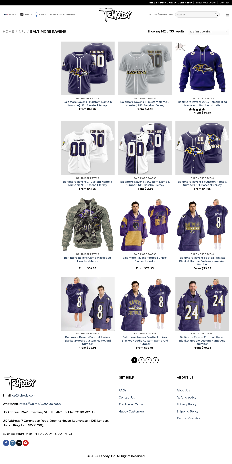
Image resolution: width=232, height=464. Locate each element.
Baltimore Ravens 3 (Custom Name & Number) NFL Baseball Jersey (87, 183)
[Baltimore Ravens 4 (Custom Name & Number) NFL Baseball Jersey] (145, 148)
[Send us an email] (19, 443)
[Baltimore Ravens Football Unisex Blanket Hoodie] (145, 224)
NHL (26, 14)
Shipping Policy (187, 411)
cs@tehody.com (24, 395)
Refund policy (186, 397)
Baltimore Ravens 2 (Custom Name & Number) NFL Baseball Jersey (144, 103)
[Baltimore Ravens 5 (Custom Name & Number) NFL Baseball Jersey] (202, 148)
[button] (197, 109)
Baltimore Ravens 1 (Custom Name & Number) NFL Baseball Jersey (87, 103)
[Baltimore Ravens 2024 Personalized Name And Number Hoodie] (202, 68)
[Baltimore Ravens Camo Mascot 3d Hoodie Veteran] (88, 224)
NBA (41, 14)
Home (8, 31)
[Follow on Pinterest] (26, 443)
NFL (22, 31)
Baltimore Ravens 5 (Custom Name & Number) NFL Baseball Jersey (202, 183)
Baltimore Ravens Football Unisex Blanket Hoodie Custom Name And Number (202, 261)
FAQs (123, 390)
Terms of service (188, 418)
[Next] (156, 360)
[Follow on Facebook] (6, 443)
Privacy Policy (186, 404)
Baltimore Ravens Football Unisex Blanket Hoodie (145, 259)
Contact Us (127, 397)
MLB (10, 14)
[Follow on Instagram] (13, 443)
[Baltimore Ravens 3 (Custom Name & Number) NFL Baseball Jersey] (88, 148)
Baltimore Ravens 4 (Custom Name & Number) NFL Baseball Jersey (145, 183)
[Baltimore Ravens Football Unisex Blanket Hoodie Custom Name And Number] (202, 224)
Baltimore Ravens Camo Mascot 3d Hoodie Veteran (87, 259)
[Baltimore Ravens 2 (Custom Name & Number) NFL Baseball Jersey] (145, 68)
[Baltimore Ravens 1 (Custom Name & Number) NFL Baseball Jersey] (88, 68)
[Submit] (216, 14)
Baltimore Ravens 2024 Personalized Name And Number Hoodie (202, 103)
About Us (183, 390)
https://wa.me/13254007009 (40, 404)
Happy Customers (63, 14)
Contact (224, 2)
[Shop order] (208, 31)
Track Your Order (206, 2)
